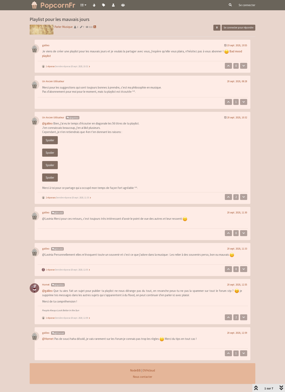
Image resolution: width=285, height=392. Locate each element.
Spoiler (50, 140)
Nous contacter (142, 377)
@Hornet (58, 333)
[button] (83, 5)
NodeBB (135, 370)
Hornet (45, 284)
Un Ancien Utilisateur (53, 81)
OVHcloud (149, 370)
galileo (45, 45)
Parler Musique (63, 27)
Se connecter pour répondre (238, 27)
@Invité (57, 212)
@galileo (72, 117)
